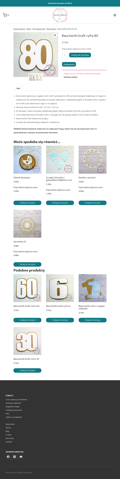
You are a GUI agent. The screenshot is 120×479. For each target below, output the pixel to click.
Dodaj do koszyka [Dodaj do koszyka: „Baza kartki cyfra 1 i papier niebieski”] (92, 320)
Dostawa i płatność (13, 403)
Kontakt (9, 442)
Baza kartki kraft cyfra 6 (58, 306)
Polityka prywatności (14, 410)
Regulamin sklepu (13, 406)
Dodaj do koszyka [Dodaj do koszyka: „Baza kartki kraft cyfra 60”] (27, 320)
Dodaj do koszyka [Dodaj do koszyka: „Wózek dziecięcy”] (27, 202)
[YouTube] (21, 456)
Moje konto (10, 424)
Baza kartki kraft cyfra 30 (26, 359)
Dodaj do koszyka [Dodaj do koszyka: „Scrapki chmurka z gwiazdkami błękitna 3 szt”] (60, 202)
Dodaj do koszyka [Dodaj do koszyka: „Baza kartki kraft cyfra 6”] (60, 320)
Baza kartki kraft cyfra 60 (26, 306)
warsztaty (10, 438)
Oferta (8, 427)
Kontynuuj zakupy (70, 77)
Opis (18, 88)
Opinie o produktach (14, 417)
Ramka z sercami (87, 177)
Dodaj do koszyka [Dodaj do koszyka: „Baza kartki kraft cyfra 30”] (27, 370)
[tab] (18, 88)
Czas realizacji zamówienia (16, 399)
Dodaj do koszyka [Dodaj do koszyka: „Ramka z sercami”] (92, 202)
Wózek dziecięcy (21, 177)
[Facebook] (8, 456)
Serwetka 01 (19, 241)
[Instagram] (14, 456)
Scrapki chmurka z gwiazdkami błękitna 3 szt (59, 179)
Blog (7, 431)
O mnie (8, 434)
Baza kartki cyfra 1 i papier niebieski (92, 307)
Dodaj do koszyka (80, 55)
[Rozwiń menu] (114, 15)
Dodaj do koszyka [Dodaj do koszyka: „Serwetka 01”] (27, 264)
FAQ (7, 413)
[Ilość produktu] (65, 55)
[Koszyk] (6, 15)
